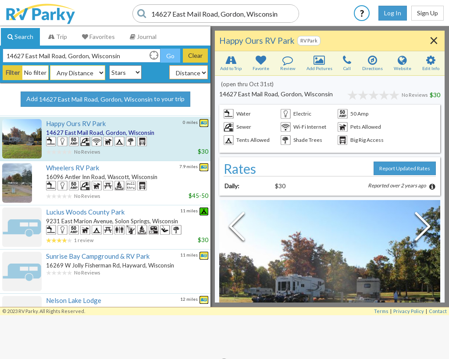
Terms (381, 311)
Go (170, 56)
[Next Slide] (422, 228)
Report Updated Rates (404, 168)
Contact (438, 311)
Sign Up (427, 13)
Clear (195, 55)
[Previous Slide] (236, 228)
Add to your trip (105, 99)
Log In (392, 13)
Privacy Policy (408, 311)
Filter (13, 72)
